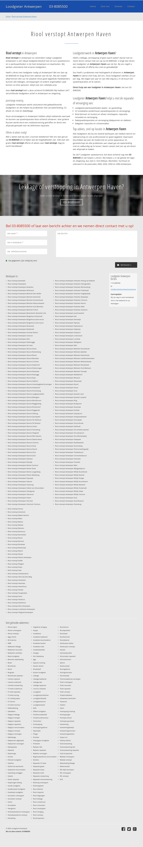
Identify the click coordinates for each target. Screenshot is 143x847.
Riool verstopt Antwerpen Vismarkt (67, 462)
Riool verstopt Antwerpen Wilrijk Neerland (70, 485)
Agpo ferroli (12, 637)
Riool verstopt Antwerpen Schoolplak (68, 420)
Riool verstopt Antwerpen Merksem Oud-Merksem (73, 368)
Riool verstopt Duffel (15, 560)
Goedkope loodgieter (15, 792)
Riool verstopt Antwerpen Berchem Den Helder (24, 293)
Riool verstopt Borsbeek (16, 544)
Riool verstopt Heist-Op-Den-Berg (20, 577)
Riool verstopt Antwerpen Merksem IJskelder (71, 352)
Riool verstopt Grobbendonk (18, 574)
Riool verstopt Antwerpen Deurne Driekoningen (25, 368)
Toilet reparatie (65, 689)
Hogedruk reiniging (40, 627)
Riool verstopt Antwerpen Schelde (67, 410)
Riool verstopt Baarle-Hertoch (18, 515)
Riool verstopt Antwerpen (17, 284)
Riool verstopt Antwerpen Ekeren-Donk (22, 468)
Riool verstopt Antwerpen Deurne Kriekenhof (24, 388)
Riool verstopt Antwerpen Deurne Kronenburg (24, 391)
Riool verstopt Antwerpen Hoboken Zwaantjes (71, 297)
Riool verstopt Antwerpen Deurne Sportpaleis (24, 417)
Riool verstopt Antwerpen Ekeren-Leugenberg (24, 472)
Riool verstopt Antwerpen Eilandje (20, 462)
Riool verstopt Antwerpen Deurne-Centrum (23, 443)
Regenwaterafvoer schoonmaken (45, 757)
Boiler (10, 663)
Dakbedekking (13, 708)
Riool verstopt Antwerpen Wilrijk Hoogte (69, 478)
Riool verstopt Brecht (15, 551)
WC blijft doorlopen (67, 770)
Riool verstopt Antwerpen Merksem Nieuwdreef (72, 365)
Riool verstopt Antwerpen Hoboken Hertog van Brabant (75, 281)
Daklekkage (12, 737)
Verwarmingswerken (67, 734)
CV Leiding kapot (14, 698)
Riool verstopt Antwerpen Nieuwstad (68, 381)
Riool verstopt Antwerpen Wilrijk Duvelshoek (71, 472)
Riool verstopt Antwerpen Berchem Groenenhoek (25, 300)
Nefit (35, 708)
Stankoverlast (65, 666)
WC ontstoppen (65, 773)
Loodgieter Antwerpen (24, 6)
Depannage (12, 753)
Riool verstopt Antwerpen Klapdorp (67, 329)
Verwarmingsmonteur (67, 731)
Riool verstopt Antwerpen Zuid (66, 498)
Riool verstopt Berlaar (15, 525)
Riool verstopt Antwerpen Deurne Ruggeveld (24, 410)
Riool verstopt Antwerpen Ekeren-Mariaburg (23, 475)
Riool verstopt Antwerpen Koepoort (68, 332)
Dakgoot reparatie (14, 721)
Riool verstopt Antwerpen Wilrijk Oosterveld (71, 488)
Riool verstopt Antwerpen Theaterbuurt (69, 452)
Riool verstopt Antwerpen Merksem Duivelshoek (72, 349)
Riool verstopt (38, 815)
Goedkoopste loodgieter (16, 789)
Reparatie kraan (38, 770)
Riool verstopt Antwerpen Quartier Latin (69, 394)
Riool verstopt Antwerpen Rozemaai (68, 407)
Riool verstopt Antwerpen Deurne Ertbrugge (23, 375)
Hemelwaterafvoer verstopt (17, 815)
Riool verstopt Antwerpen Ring (66, 400)
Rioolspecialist (65, 630)
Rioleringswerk (38, 786)
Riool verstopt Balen (15, 518)
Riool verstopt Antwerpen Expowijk (20, 478)
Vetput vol (63, 737)
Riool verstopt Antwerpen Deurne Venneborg (24, 430)
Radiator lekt (37, 747)
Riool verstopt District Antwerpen (20, 557)
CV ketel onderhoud (15, 689)
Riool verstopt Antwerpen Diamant (20, 459)
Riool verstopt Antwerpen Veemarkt (68, 459)
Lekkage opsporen (39, 685)
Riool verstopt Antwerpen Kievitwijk (68, 319)
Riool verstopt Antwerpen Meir (66, 345)
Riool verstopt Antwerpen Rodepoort (68, 404)
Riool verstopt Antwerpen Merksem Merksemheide (73, 361)
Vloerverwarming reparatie (69, 750)
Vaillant (62, 705)
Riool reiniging (38, 812)
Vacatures (63, 701)
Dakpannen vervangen (16, 744)
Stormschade (64, 676)
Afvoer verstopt (13, 633)
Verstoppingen (65, 714)
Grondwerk (12, 805)
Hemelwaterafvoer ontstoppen (19, 812)
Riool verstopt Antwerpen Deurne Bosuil (22, 355)
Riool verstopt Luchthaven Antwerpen (21, 609)
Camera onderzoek (14, 682)
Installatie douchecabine (41, 640)
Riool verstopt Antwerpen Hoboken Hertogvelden (73, 284)
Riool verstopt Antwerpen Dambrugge (21, 342)
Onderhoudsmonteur (40, 718)
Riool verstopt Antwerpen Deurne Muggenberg (24, 404)
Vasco (62, 708)
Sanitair (62, 650)
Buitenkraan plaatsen (15, 676)
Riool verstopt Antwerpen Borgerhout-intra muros (26, 323)
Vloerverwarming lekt (67, 747)
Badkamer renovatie (15, 650)
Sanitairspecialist (66, 653)
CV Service (11, 701)
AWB (9, 643)
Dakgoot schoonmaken (16, 727)
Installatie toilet (38, 646)
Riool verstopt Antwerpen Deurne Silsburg (23, 413)
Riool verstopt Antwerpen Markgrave (68, 342)
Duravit (10, 757)
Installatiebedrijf (39, 650)
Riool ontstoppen (39, 808)
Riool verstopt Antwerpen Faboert (20, 481)
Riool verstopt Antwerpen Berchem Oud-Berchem (25, 307)
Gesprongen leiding (15, 782)
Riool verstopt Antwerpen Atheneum (21, 290)
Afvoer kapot (12, 627)
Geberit (10, 776)
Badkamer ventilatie (15, 653)
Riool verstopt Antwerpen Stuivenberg (68, 446)
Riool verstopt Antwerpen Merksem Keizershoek (72, 355)
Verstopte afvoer (66, 718)
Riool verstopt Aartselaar (16, 281)
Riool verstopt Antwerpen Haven (24, 16)
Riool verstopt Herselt (15, 590)
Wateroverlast (65, 766)
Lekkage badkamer (39, 679)
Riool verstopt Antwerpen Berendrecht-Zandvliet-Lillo (27, 313)
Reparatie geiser (38, 766)
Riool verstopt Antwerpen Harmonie (21, 494)
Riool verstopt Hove (15, 596)
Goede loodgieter (14, 786)
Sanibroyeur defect (66, 643)
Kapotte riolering (39, 663)
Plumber (36, 737)
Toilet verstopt (65, 692)
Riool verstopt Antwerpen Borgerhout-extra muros (26, 319)
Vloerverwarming (66, 744)
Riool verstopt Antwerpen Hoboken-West (69, 307)
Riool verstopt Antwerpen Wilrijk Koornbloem (71, 481)
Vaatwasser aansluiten (68, 698)
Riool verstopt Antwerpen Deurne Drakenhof (24, 365)
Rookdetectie (64, 640)
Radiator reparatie (39, 750)
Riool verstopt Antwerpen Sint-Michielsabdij (71, 436)
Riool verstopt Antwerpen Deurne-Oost (22, 452)
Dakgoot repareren (14, 724)
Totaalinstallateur (66, 695)
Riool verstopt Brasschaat (17, 548)
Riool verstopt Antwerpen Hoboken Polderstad (72, 290)
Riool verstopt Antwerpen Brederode (21, 329)
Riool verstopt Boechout (16, 531)
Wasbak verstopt (66, 760)
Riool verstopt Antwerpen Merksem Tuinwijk (71, 371)
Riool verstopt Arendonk (16, 512)
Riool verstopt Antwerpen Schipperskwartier (71, 417)
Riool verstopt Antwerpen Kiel (65, 316)
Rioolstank (63, 633)
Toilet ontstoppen (66, 682)
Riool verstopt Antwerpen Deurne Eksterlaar (23, 371)
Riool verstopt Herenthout (17, 586)
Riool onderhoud (39, 802)
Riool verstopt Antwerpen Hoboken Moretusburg (72, 287)
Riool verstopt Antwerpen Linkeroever (68, 336)
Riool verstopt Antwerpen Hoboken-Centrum (71, 300)
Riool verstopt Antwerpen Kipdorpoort (69, 326)
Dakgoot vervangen (15, 734)
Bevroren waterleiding (16, 659)
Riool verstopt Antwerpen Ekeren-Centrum (23, 465)
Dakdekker (11, 711)
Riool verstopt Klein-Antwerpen (19, 606)
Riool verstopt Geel (14, 570)
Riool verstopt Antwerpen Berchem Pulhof (23, 310)
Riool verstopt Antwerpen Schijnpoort (68, 413)
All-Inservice (12, 640)
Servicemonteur (65, 659)
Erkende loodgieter (14, 760)
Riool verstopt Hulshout (16, 599)
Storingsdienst (65, 669)
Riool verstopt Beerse (15, 522)
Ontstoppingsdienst (40, 727)
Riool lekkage (38, 799)
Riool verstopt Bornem (16, 541)
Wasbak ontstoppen (67, 757)
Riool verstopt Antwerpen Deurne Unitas (22, 426)
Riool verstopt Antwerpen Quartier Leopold (70, 397)
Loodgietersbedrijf (39, 698)
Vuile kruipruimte (66, 753)
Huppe (35, 630)
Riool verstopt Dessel (15, 554)
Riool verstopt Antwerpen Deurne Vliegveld (23, 433)
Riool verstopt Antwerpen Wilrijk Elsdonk (69, 475)
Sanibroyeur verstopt (67, 646)
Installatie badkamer (40, 637)
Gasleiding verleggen (15, 773)
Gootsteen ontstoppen (16, 796)
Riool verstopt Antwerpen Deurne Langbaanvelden (26, 394)
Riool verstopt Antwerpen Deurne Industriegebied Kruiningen (30, 384)
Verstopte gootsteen (67, 721)
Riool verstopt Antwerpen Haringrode (21, 491)
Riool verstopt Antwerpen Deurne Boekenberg (24, 352)
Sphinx (62, 663)
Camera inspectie (14, 679)
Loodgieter (37, 692)
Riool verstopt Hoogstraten (17, 593)
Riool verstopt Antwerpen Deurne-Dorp (22, 446)
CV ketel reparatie (14, 692)
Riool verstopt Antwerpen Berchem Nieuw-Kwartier (26, 303)
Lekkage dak (37, 682)
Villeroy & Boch (65, 740)
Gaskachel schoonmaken (16, 770)
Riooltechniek (65, 637)
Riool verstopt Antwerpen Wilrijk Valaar (69, 491)
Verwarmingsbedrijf (67, 727)
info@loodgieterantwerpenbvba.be (123, 289)
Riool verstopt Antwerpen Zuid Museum (69, 501)
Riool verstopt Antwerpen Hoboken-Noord (70, 303)
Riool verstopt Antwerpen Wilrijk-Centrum (70, 494)
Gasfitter (11, 763)
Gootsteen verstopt (15, 799)
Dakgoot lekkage (14, 714)
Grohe (10, 802)
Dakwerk (11, 750)
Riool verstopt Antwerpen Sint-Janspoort (69, 433)
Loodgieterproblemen (41, 695)
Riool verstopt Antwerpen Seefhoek (67, 426)
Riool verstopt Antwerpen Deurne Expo (22, 378)
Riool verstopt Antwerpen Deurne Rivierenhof (24, 407)
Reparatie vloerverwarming (42, 779)
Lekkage (36, 676)
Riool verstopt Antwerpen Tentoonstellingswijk (72, 449)
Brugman (11, 672)
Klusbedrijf (37, 669)
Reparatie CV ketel (39, 763)
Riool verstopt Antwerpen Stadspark (68, 439)
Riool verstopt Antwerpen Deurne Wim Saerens (24, 436)
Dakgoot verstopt (14, 731)
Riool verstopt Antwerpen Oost (66, 391)
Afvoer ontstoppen (14, 630)
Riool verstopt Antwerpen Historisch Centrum (24, 504)
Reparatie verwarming (41, 776)
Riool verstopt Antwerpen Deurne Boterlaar (23, 358)
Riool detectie (38, 789)
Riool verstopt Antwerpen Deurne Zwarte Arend (25, 439)
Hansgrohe (11, 808)
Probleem (36, 744)
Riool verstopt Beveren (16, 528)
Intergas (36, 653)
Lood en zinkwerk (39, 689)
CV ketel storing (13, 695)
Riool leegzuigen (39, 796)
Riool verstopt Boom (15, 538)
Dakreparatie (12, 747)
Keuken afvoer (38, 666)
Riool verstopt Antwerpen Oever (66, 388)
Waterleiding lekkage (67, 763)
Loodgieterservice (39, 701)
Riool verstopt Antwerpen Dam (19, 339)
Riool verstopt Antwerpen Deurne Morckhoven (24, 400)
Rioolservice (64, 627)
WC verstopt (64, 776)
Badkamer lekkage (14, 646)
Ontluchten (37, 721)
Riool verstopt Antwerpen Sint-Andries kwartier (72, 430)
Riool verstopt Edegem (16, 564)
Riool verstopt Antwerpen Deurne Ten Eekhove (24, 420)
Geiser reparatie (13, 779)
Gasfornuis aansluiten (15, 766)
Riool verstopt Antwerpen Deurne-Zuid (22, 456)
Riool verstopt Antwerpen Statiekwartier (69, 443)
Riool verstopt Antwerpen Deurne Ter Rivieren (24, 423)
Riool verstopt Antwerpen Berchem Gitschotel (24, 297)
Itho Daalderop (38, 656)
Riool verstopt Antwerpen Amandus (20, 287)
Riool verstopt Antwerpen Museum (67, 378)
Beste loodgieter (13, 656)
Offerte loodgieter (39, 711)
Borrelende (12, 666)
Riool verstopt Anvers (15, 509)
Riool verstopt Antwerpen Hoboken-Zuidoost (71, 310)
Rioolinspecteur (38, 818)
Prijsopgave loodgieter (41, 740)
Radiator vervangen (40, 753)
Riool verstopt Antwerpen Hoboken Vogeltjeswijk (72, 293)
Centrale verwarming (15, 685)
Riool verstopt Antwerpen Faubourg (20, 485)
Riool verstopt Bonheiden (17, 535)
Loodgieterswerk (39, 705)
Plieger (35, 734)
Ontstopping (37, 724)
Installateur (37, 633)
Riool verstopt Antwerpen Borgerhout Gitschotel (25, 316)
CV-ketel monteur (14, 705)
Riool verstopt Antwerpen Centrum (20, 336)
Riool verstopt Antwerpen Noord (66, 384)
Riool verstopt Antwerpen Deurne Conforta (23, 361)
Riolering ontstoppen (40, 782)
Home (8, 16)
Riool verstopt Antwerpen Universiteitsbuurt (71, 456)
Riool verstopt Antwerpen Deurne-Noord (22, 449)
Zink (61, 779)
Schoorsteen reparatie (68, 656)
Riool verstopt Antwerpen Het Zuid (20, 501)
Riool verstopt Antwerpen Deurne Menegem (23, 397)
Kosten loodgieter (39, 672)
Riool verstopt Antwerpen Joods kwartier (69, 313)
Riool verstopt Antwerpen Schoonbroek (69, 423)
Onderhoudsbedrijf (40, 714)
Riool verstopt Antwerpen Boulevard (21, 326)
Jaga (34, 659)
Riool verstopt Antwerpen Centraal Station (23, 332)
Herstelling (11, 818)
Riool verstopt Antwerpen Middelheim (68, 375)
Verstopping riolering (67, 711)
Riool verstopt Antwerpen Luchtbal (67, 339)
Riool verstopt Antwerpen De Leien (20, 345)
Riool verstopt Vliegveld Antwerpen (20, 612)
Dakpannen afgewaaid (16, 740)
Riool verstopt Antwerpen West (66, 465)
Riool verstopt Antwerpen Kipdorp (67, 323)
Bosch (10, 669)
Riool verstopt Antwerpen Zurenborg (68, 504)
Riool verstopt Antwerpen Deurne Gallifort (23, 381)
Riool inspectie (38, 792)
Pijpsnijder (37, 731)
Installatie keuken (39, 643)
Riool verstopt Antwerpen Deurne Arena (22, 349)
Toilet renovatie (65, 685)
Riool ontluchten (39, 805)
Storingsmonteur (66, 672)
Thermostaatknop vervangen (70, 679)
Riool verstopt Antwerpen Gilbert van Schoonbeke (26, 488)
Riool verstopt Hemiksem (17, 580)
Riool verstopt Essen (15, 567)
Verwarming (64, 724)
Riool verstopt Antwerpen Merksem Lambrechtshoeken (74, 358)
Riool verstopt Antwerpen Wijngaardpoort (70, 468)
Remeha (36, 760)
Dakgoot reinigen (14, 718)
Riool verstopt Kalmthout (17, 603)
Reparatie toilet (38, 773)
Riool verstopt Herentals (16, 583)
